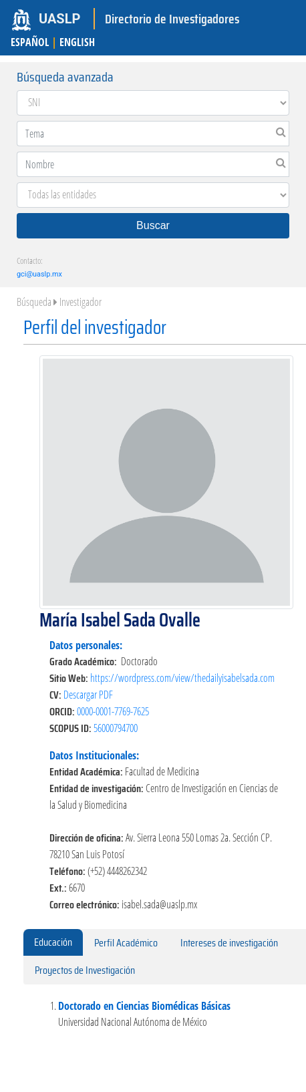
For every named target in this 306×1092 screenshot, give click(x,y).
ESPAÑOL (30, 42)
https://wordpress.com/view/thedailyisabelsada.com (182, 678)
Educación (53, 942)
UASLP (59, 19)
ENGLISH (77, 42)
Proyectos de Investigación (85, 970)
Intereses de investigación (229, 942)
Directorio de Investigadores (172, 18)
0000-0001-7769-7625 (113, 711)
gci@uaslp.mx (39, 274)
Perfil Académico (126, 942)
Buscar (153, 225)
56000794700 (116, 728)
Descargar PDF (88, 694)
